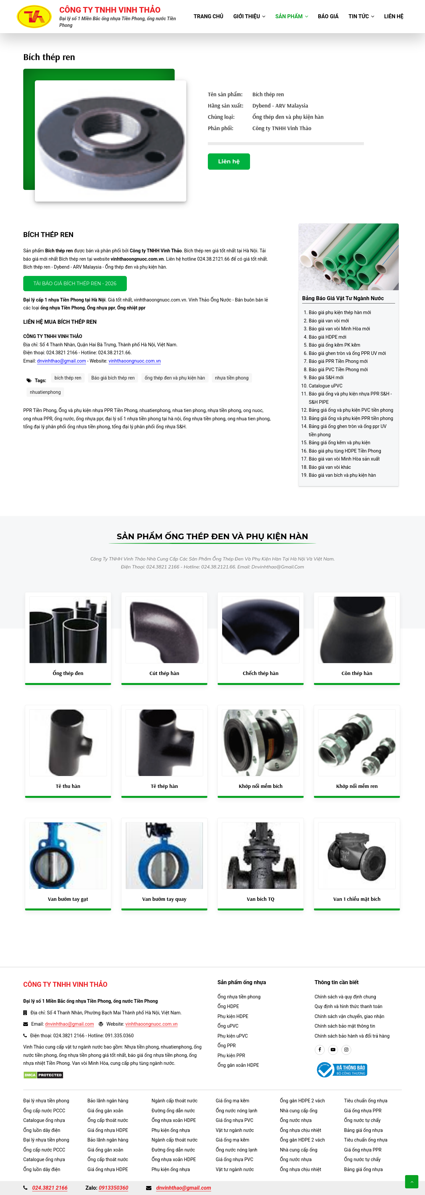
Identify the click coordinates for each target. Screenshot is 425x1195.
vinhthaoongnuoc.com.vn (135, 361)
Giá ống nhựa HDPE (107, 1130)
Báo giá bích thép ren (113, 378)
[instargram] (346, 1050)
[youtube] (333, 1050)
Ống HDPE (228, 1006)
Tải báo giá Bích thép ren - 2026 (75, 284)
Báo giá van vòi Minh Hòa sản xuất (344, 459)
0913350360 (113, 1188)
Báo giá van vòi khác (330, 467)
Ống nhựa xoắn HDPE (174, 1120)
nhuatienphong (45, 392)
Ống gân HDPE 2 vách (302, 1100)
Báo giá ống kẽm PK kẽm (334, 345)
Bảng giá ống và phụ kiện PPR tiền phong (351, 418)
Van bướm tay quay (164, 899)
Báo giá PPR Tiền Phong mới (338, 361)
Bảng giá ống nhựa (363, 1130)
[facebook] (319, 1050)
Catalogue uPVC (325, 385)
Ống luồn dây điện (41, 1130)
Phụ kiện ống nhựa (171, 1130)
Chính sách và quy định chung (345, 996)
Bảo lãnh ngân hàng (107, 1100)
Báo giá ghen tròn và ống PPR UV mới (347, 353)
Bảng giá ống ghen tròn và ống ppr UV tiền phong (347, 430)
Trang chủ (208, 16)
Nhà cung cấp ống (298, 1110)
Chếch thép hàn (261, 673)
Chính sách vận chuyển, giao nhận (349, 1016)
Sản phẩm (291, 16)
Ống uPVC (227, 1026)
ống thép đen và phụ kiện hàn (175, 378)
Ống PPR (226, 1045)
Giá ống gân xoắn (105, 1110)
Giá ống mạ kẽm (232, 1100)
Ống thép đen (68, 673)
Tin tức (361, 16)
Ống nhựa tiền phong (239, 996)
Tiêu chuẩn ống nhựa (365, 1100)
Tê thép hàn (164, 786)
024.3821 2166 (49, 1188)
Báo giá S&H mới (326, 377)
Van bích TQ (261, 899)
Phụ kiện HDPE (232, 1016)
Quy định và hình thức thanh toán (348, 1006)
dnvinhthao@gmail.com (61, 361)
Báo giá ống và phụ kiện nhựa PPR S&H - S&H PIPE (350, 398)
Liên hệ (393, 16)
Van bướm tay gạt (68, 899)
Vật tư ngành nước (235, 1130)
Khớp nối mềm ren (357, 786)
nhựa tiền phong (232, 378)
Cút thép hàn (164, 673)
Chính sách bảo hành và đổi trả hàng (352, 1036)
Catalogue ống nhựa (44, 1120)
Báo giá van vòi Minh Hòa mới (339, 328)
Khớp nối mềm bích (261, 786)
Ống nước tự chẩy (362, 1120)
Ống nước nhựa (296, 1120)
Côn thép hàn (357, 673)
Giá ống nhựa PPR (363, 1110)
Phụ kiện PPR (231, 1055)
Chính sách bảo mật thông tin (345, 1026)
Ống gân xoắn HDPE (238, 1065)
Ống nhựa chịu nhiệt (300, 1130)
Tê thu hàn (68, 786)
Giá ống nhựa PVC (234, 1120)
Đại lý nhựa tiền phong (46, 1100)
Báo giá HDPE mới (327, 337)
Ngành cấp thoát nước (175, 1100)
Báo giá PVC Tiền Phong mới (338, 369)
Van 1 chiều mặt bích (357, 899)
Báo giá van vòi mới (329, 320)
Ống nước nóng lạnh (236, 1110)
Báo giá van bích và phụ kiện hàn (342, 475)
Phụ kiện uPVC (232, 1036)
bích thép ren (67, 378)
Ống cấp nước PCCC (44, 1110)
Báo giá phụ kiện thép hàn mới (340, 312)
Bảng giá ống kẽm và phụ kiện (339, 442)
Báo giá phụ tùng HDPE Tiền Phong (345, 451)
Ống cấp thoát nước (107, 1120)
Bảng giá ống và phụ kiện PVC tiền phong (351, 410)
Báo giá (328, 16)
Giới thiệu (249, 16)
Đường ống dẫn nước (173, 1110)
